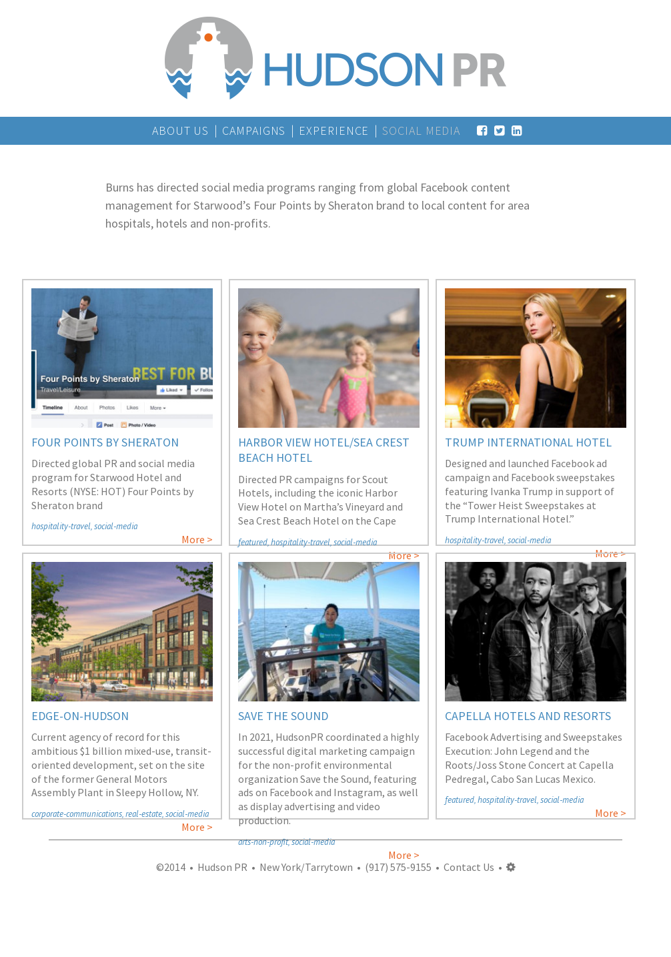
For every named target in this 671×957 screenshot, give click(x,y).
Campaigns (253, 130)
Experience (334, 130)
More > (197, 539)
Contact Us (469, 867)
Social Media (421, 130)
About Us (180, 130)
